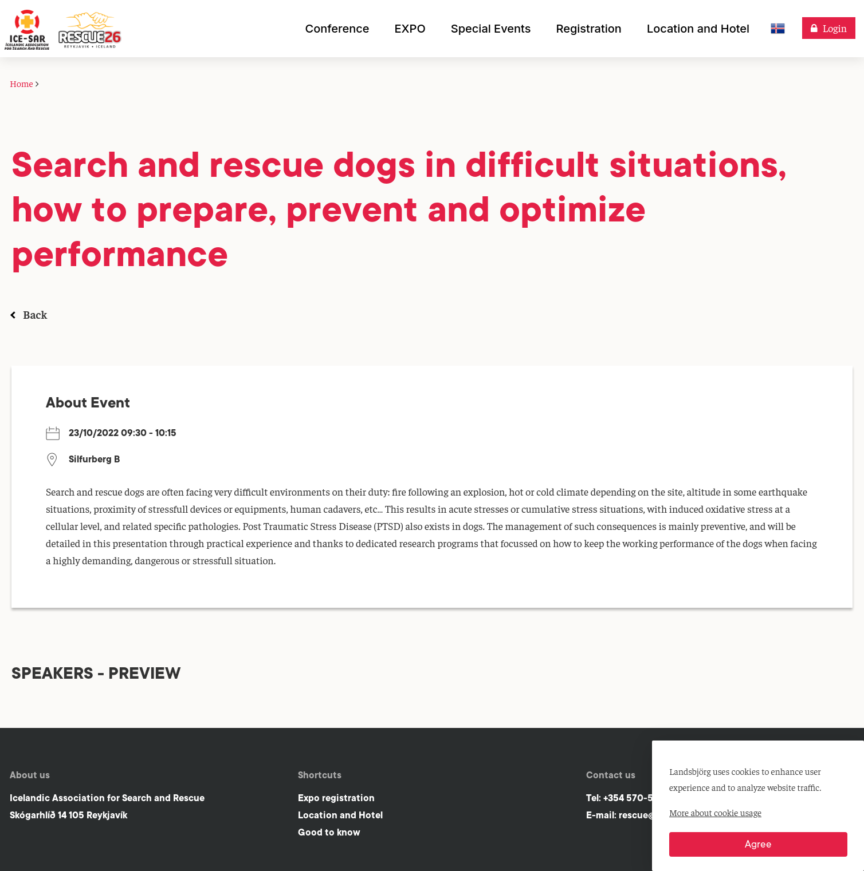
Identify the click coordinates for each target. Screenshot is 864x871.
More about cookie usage (715, 812)
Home (21, 83)
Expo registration (336, 798)
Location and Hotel (340, 815)
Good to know (329, 832)
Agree (758, 844)
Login (835, 27)
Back (35, 314)
